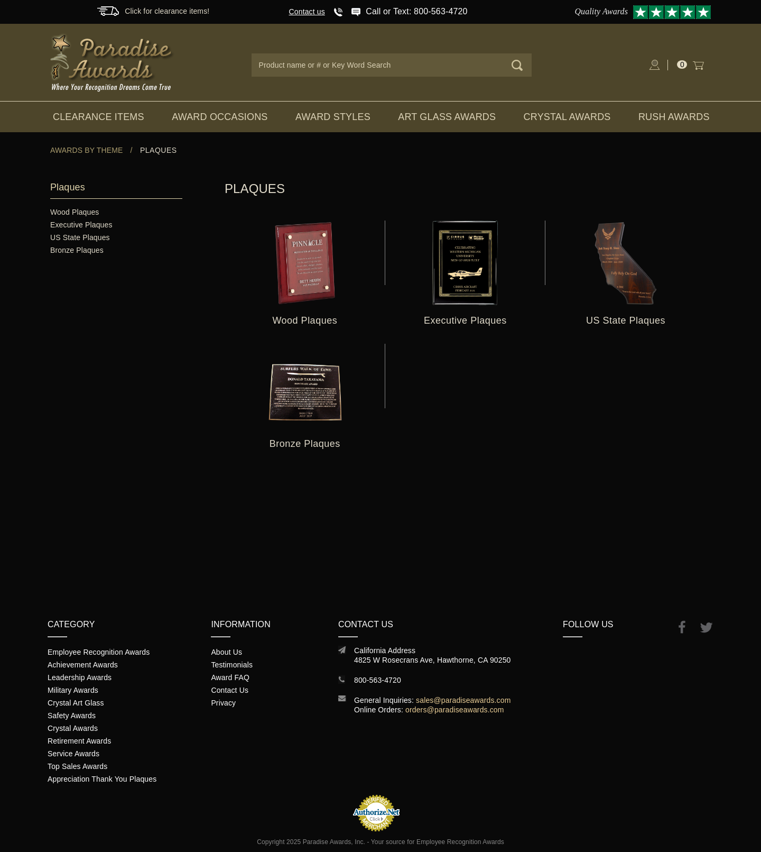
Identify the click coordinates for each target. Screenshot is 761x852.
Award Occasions (219, 117)
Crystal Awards (567, 117)
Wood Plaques (74, 212)
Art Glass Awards (447, 117)
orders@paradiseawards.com (454, 710)
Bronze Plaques (77, 250)
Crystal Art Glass (76, 703)
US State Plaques (80, 237)
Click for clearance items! (167, 11)
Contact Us (229, 690)
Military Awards (73, 690)
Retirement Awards (79, 741)
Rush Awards (674, 117)
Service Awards (73, 753)
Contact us (307, 11)
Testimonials (232, 665)
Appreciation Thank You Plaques (102, 779)
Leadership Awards (80, 677)
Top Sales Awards (77, 766)
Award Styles (332, 117)
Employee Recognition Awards (99, 652)
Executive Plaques (81, 225)
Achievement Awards (83, 665)
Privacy (223, 703)
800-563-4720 (377, 680)
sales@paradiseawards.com (463, 700)
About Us (226, 652)
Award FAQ (230, 677)
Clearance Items (98, 117)
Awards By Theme (86, 150)
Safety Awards (72, 715)
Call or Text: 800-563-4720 (416, 11)
